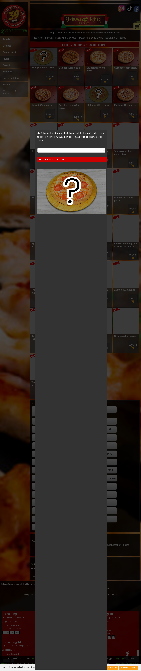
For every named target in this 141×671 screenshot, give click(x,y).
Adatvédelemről (129, 668)
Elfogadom (111, 668)
